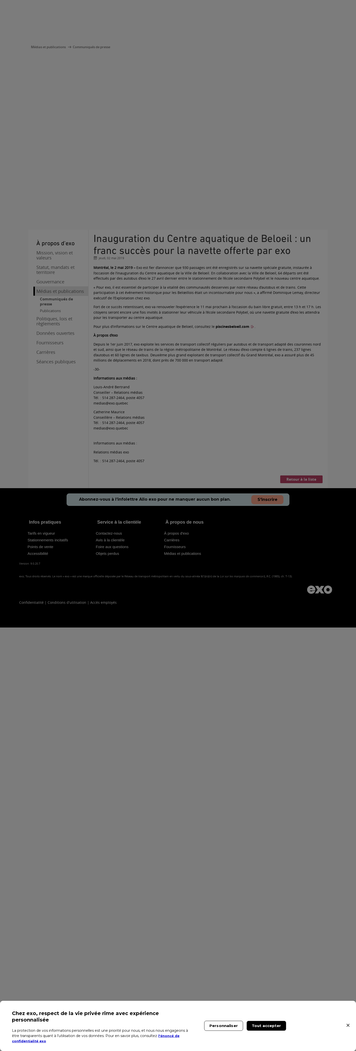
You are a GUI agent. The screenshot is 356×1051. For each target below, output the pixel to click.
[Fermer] (348, 1025)
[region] (178, 1026)
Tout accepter (266, 1025)
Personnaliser (223, 1025)
